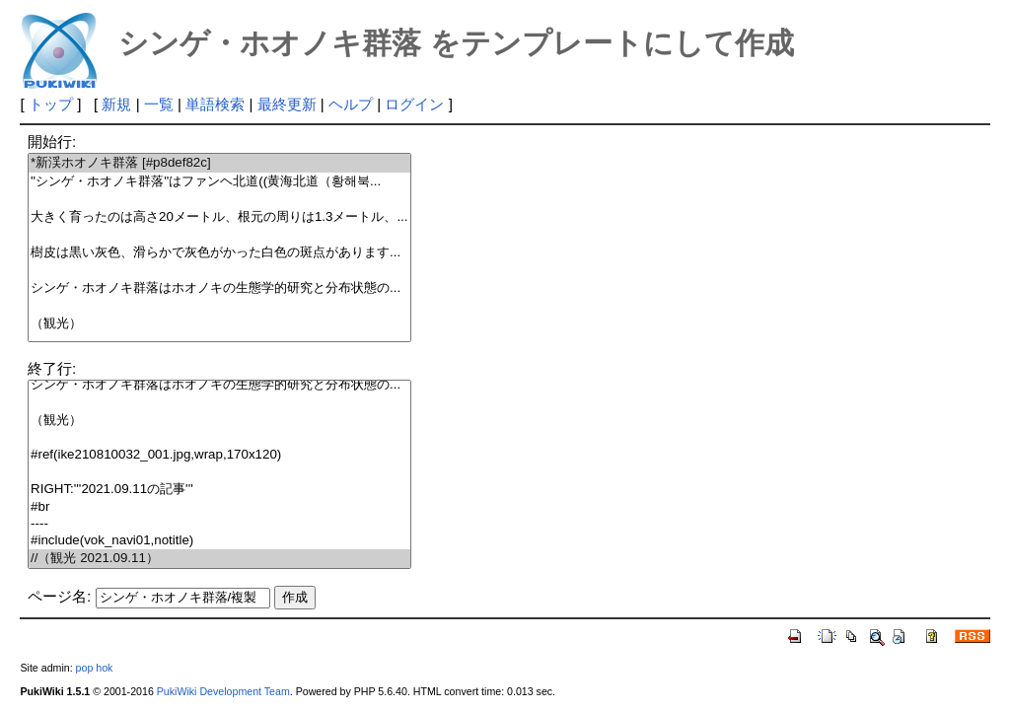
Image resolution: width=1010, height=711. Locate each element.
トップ (51, 104)
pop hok (94, 668)
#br (219, 507)
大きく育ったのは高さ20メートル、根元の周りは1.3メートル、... (219, 217)
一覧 (159, 104)
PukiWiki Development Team (223, 691)
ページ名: (59, 596)
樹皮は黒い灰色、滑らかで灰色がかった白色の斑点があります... (219, 253)
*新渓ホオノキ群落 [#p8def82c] (219, 163)
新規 (116, 104)
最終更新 (287, 104)
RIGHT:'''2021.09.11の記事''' (219, 489)
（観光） (219, 324)
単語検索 (215, 104)
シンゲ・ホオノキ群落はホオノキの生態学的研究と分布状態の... (219, 288)
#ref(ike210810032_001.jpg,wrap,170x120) (219, 455)
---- (219, 524)
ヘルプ (350, 104)
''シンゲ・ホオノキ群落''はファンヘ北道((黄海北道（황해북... (219, 182)
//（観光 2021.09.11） (219, 558)
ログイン (414, 104)
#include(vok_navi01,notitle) (219, 541)
